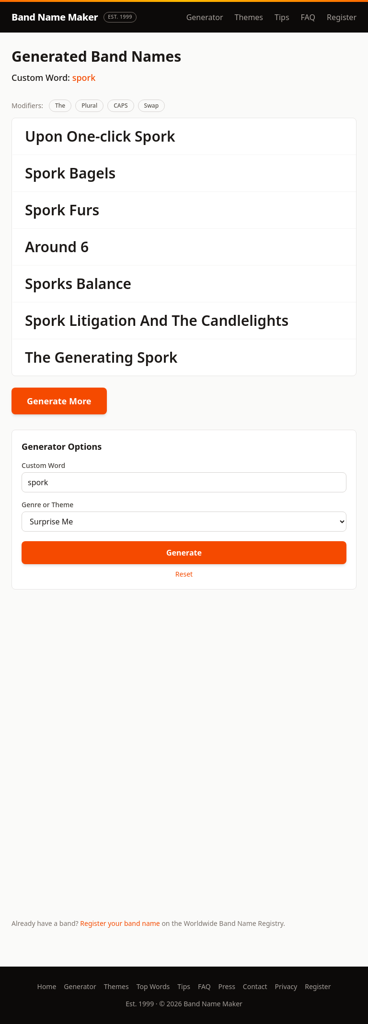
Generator (204, 17)
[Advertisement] (184, 672)
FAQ (308, 17)
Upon (44, 136)
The (60, 105)
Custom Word (43, 465)
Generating (94, 357)
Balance (103, 283)
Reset (184, 574)
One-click (99, 136)
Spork (155, 136)
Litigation (102, 320)
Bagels (92, 173)
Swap (151, 105)
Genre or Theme (47, 504)
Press (226, 986)
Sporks (48, 283)
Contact (255, 986)
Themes (249, 17)
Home (47, 986)
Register (341, 17)
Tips (282, 17)
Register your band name (120, 923)
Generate (184, 552)
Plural (89, 105)
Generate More (59, 401)
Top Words (153, 986)
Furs (84, 210)
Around (51, 246)
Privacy (286, 986)
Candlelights (245, 320)
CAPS (120, 105)
